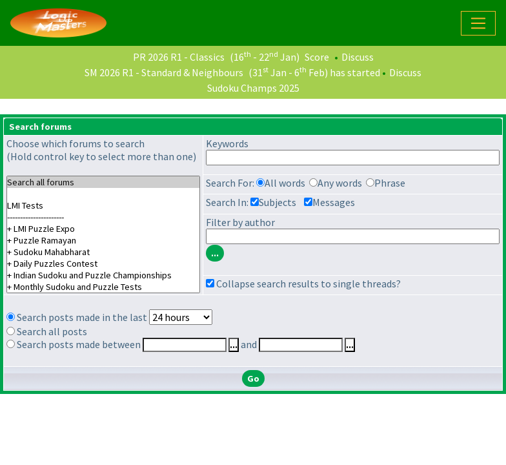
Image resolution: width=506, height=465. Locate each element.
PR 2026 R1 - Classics (179, 56)
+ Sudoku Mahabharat (103, 252)
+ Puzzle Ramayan (103, 240)
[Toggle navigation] (478, 23)
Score (317, 56)
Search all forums (103, 182)
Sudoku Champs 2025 (253, 87)
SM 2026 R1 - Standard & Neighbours (164, 72)
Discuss (357, 56)
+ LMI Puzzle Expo (103, 228)
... (234, 345)
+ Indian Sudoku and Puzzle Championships (103, 275)
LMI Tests (103, 205)
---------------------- (103, 217)
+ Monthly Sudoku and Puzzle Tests (103, 287)
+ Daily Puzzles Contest (103, 263)
